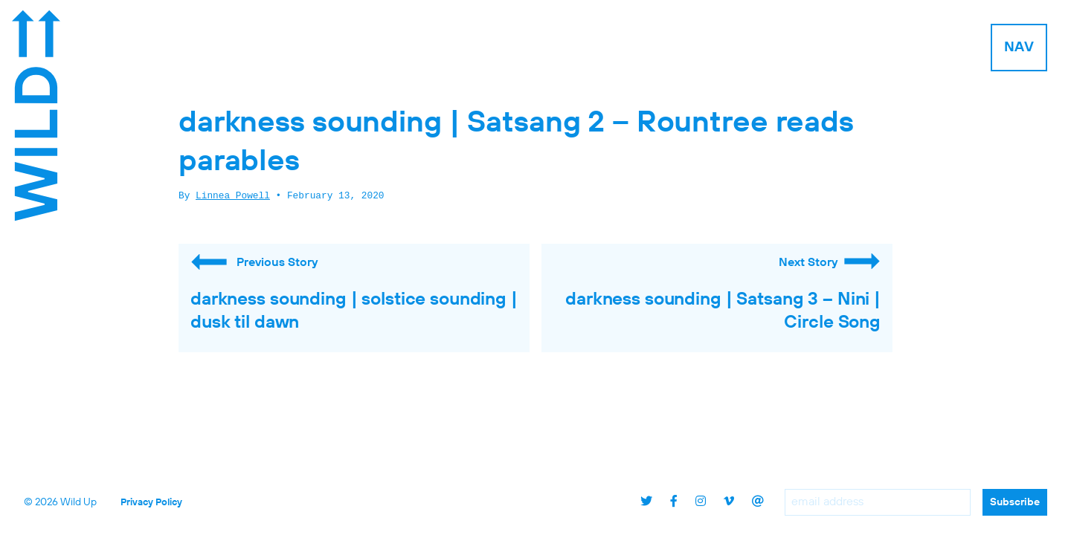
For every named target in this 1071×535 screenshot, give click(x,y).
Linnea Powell (233, 196)
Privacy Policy (151, 503)
